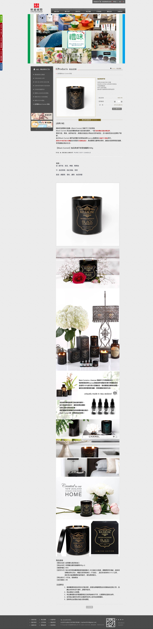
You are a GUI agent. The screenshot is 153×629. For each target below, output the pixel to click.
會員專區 (53, 625)
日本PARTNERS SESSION (42, 85)
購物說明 (43, 625)
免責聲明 (120, 625)
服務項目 (33, 625)
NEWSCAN (100, 624)
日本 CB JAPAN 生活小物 (42, 82)
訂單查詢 (43, 622)
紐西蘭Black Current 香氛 (42, 104)
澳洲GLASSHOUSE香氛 (41, 93)
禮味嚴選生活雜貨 (40, 74)
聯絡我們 (53, 622)
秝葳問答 (53, 619)
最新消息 (33, 619)
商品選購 (43, 619)
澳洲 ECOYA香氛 (39, 100)
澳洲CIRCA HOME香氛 (41, 97)
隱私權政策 (121, 623)
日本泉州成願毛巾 (40, 89)
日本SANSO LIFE (40, 78)
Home (113, 68)
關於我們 (33, 622)
